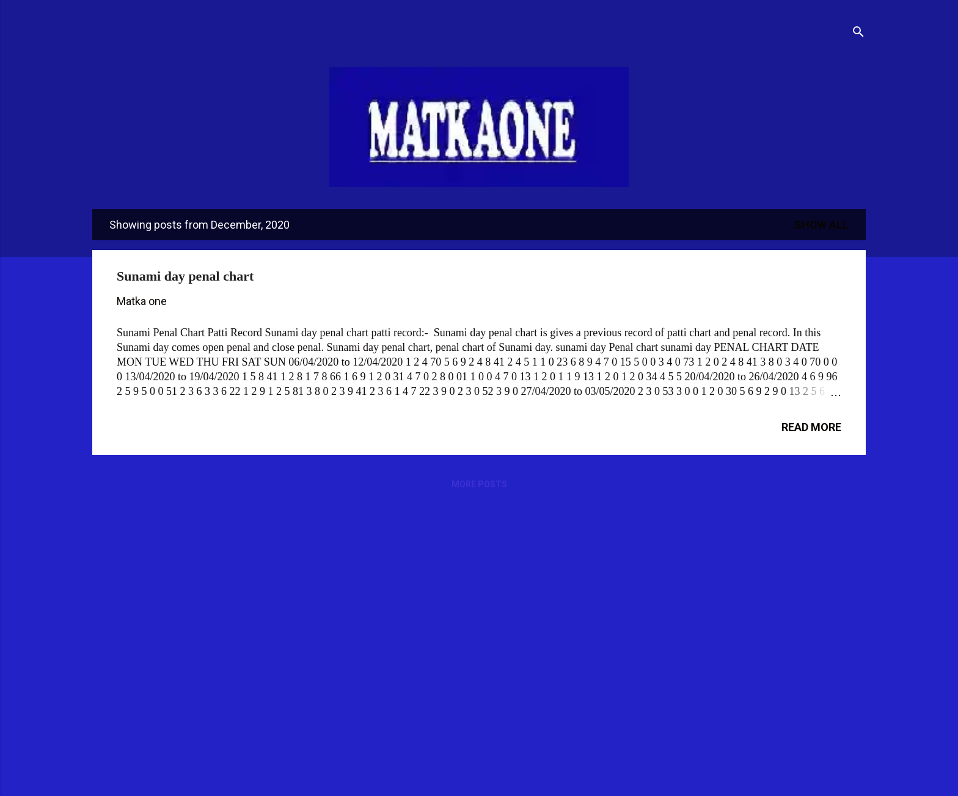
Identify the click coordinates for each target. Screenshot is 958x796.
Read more (811, 427)
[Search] (858, 33)
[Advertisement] (449, 597)
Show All (821, 224)
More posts (479, 484)
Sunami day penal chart (185, 276)
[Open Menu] (92, 25)
